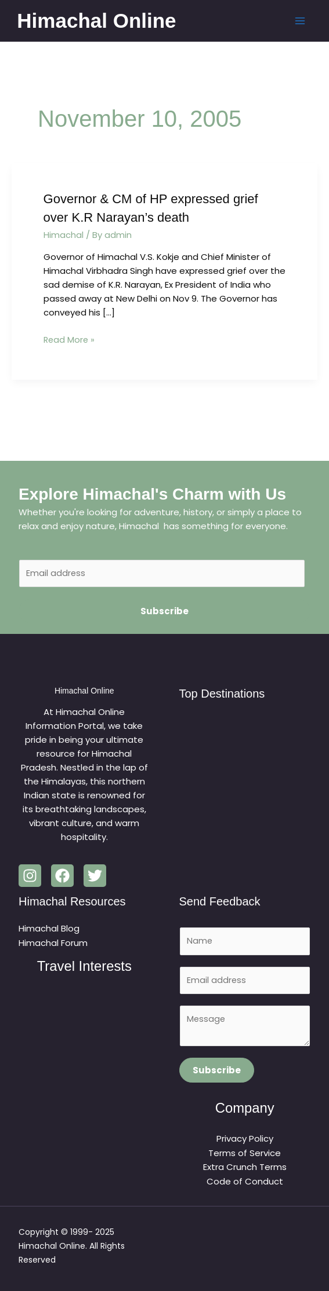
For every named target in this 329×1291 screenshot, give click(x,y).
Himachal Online (98, 20)
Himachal (64, 234)
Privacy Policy (244, 1140)
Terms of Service (244, 1153)
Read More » (70, 338)
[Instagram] (30, 875)
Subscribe (164, 610)
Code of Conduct (245, 1181)
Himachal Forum (53, 942)
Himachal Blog (49, 928)
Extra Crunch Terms (245, 1167)
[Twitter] (95, 875)
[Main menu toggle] (298, 21)
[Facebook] (62, 875)
